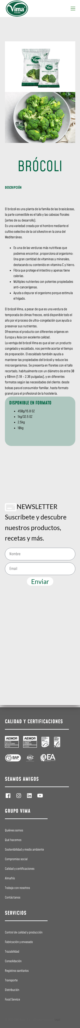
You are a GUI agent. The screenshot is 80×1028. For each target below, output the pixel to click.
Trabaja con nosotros (17, 888)
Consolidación (13, 961)
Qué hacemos (13, 840)
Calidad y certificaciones (19, 869)
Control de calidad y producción (23, 932)
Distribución (12, 990)
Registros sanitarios (17, 971)
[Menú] (73, 8)
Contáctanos (12, 898)
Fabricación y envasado (19, 942)
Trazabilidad (12, 952)
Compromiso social (16, 859)
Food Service (12, 1000)
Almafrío (10, 878)
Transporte (11, 980)
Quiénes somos (14, 830)
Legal (57, 1020)
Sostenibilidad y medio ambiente (24, 850)
